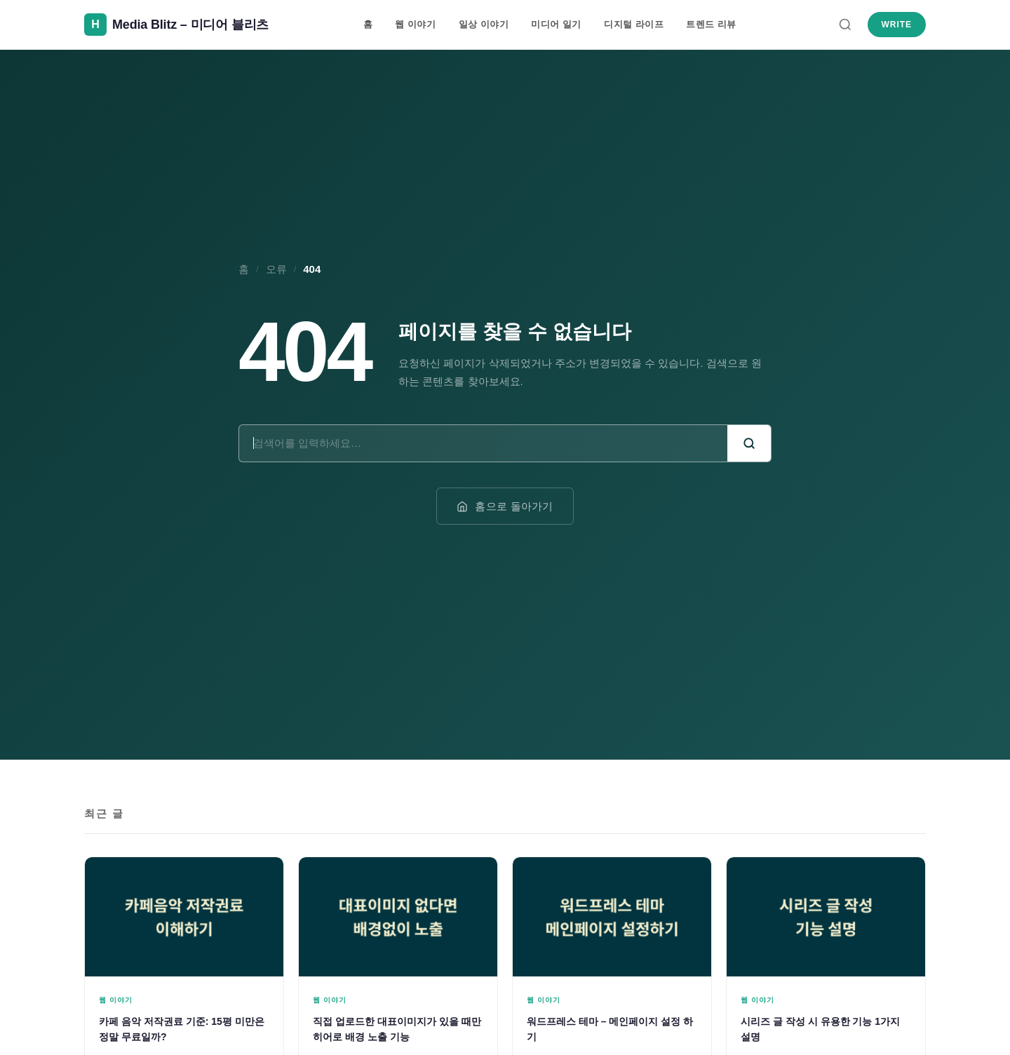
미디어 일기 (556, 24)
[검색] (845, 25)
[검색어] (483, 443)
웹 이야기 (415, 24)
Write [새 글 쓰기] (897, 24)
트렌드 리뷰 (711, 24)
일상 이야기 (484, 24)
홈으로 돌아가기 (505, 506)
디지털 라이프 (634, 24)
